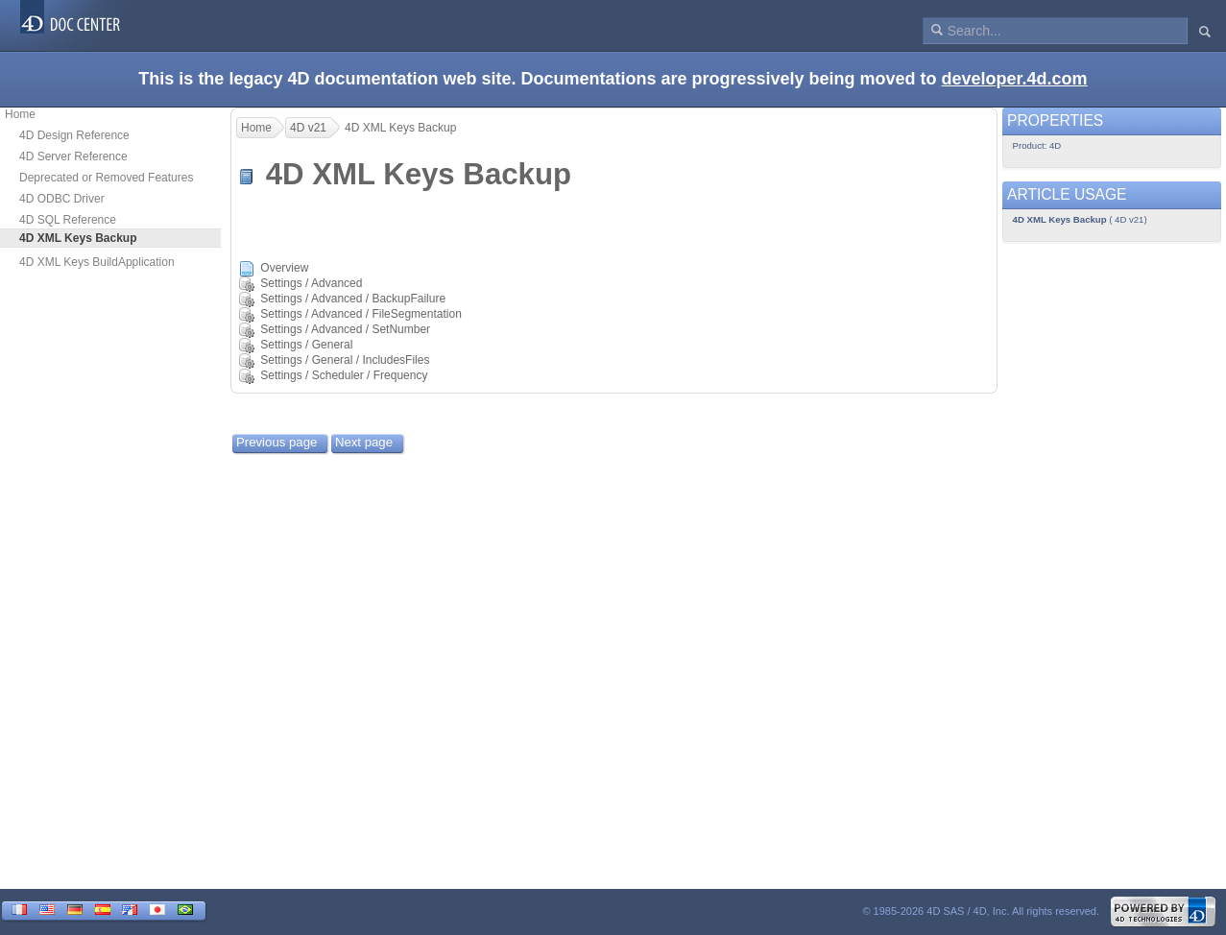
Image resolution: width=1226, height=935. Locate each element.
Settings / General (306, 344)
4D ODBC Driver (62, 198)
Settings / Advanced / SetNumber (345, 329)
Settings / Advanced (311, 283)
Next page (364, 442)
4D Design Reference (74, 135)
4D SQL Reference (67, 220)
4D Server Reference (73, 156)
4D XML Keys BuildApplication (97, 262)
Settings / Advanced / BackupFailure (352, 298)
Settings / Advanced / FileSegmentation (360, 314)
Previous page (276, 442)
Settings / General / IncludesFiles (344, 360)
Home (20, 114)
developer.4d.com (1015, 78)
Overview (284, 268)
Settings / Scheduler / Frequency (343, 375)
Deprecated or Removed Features (106, 177)
